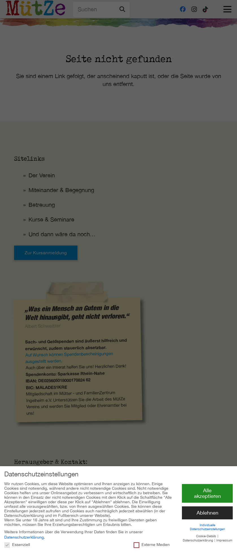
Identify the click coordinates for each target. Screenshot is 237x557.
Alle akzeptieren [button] (207, 490)
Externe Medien (152, 541)
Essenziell (17, 541)
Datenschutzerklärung (24, 534)
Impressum (224, 537)
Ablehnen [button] (207, 510)
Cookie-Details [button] (206, 533)
